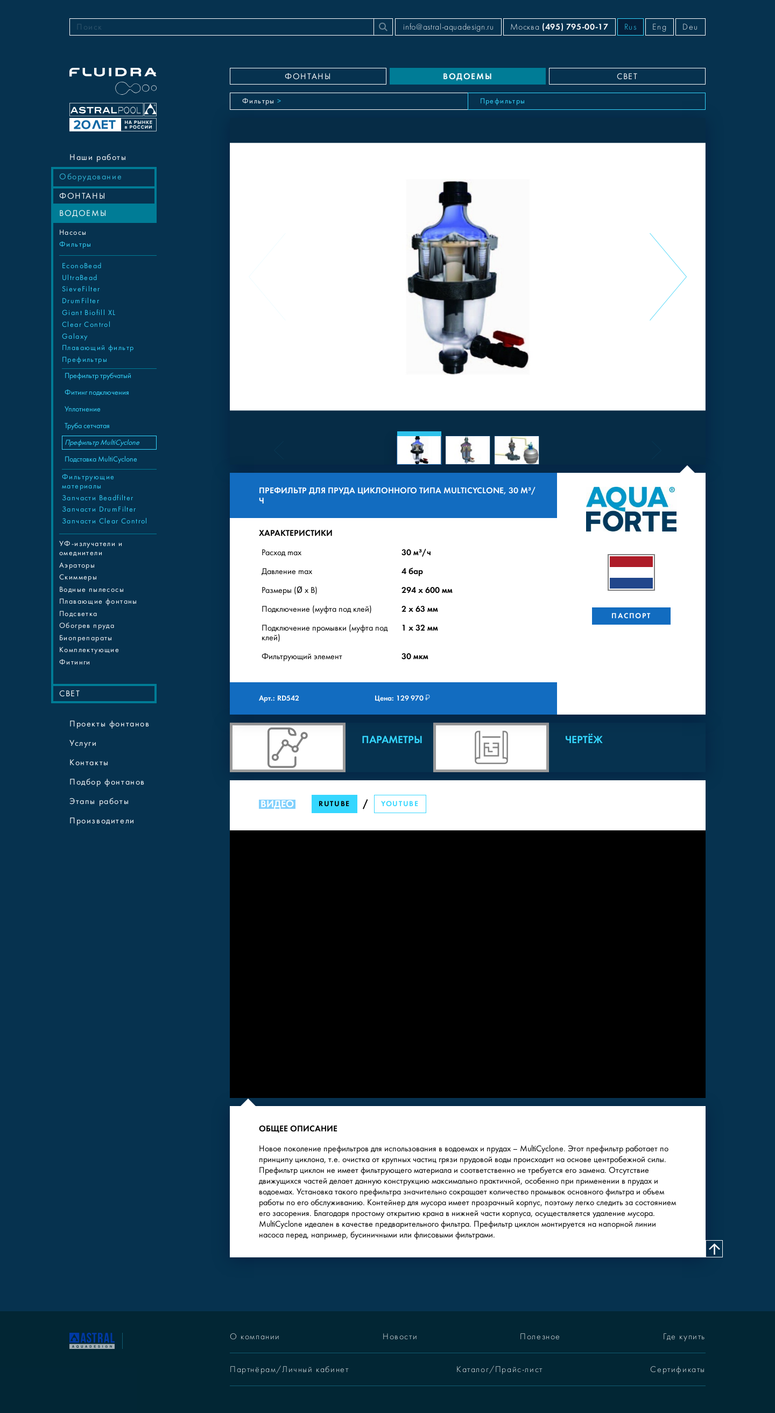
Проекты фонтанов (109, 724)
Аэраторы (77, 565)
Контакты (89, 762)
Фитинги (75, 662)
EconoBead (82, 266)
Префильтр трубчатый (98, 376)
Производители (102, 821)
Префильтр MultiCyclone (102, 442)
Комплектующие (89, 650)
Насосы (73, 232)
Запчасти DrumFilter (99, 509)
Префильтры (85, 359)
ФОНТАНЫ (82, 196)
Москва (559, 27)
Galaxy (75, 336)
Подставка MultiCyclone (101, 459)
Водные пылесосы (91, 589)
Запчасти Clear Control (105, 521)
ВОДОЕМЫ (83, 213)
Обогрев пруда (87, 625)
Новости (400, 1336)
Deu (690, 27)
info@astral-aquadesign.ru (448, 27)
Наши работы (98, 157)
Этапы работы (99, 801)
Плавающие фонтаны (98, 601)
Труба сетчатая (87, 426)
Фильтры (75, 244)
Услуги (83, 743)
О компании (255, 1336)
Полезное (540, 1336)
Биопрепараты (86, 638)
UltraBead (80, 278)
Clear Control (86, 324)
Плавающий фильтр (98, 348)
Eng (659, 27)
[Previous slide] (267, 276)
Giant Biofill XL (89, 313)
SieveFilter (81, 289)
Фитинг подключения (97, 392)
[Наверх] (714, 1248)
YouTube (400, 803)
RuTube (334, 803)
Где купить (684, 1336)
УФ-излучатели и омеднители (91, 549)
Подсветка (78, 614)
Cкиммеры (78, 577)
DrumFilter (81, 301)
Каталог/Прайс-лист (499, 1369)
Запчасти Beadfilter (98, 498)
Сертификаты (678, 1369)
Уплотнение (83, 409)
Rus (630, 27)
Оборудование (90, 176)
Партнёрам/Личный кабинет (289, 1369)
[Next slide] (668, 276)
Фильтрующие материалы (88, 482)
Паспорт (631, 615)
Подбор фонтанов (107, 782)
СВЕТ (69, 693)
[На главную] (92, 1340)
